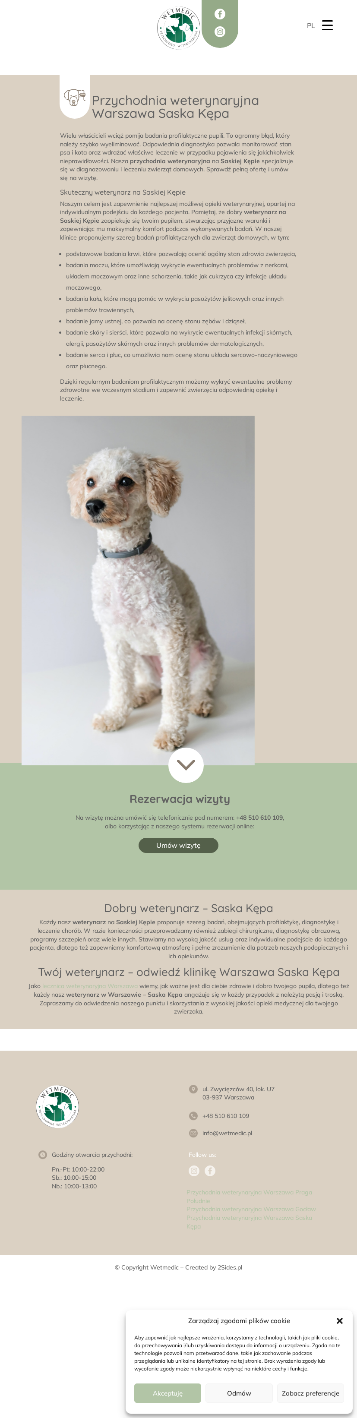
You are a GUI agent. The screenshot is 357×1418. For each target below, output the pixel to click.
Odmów (239, 1393)
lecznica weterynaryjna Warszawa (90, 986)
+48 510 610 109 (225, 1116)
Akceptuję (168, 1393)
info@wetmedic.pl (227, 1133)
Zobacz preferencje (310, 1393)
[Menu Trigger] (327, 25)
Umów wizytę (178, 845)
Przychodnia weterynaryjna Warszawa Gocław (251, 1209)
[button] (339, 1321)
